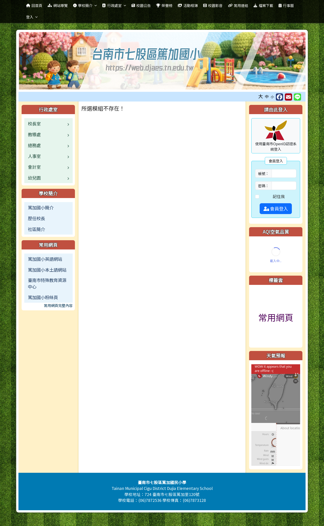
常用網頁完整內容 (58, 305)
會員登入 (275, 208)
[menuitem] (48, 207)
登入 (32, 17)
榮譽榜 (164, 5)
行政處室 (114, 5)
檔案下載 (263, 5)
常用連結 (238, 5)
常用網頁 (275, 317)
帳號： (263, 173)
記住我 (279, 196)
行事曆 (286, 5)
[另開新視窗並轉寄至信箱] (288, 97)
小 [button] (272, 96)
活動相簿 (188, 5)
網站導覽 (58, 5)
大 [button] (260, 96)
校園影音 (213, 5)
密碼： (263, 185)
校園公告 (141, 5)
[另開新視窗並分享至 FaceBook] (279, 97)
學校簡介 (85, 5)
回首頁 (34, 5)
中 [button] (267, 96)
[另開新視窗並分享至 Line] (297, 97)
